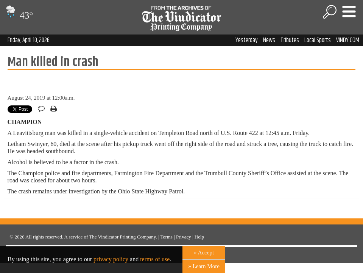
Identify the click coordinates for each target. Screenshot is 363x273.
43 (18, 15)
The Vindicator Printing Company (122, 237)
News (269, 40)
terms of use (155, 259)
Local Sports (317, 40)
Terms (166, 237)
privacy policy (110, 259)
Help (199, 237)
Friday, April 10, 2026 (29, 40)
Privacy (183, 237)
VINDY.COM (347, 40)
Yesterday (246, 40)
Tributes (289, 40)
